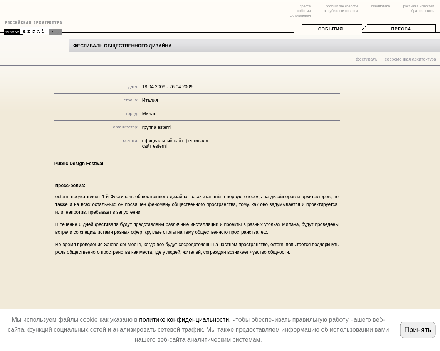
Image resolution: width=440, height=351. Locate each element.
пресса (305, 6)
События (330, 29)
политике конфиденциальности (184, 319)
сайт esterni (154, 146)
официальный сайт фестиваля (175, 140)
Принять (417, 330)
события (304, 11)
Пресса (401, 29)
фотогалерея (300, 15)
